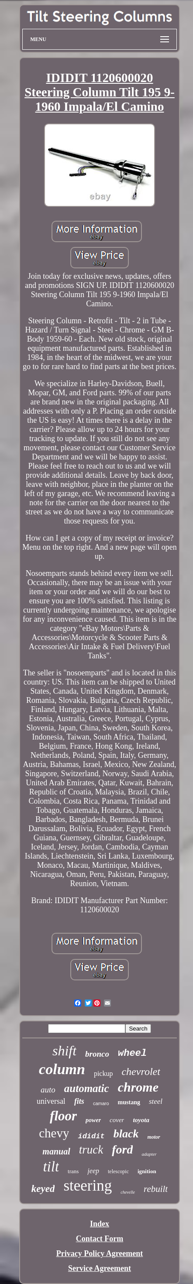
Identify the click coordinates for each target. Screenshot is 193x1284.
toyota (141, 1119)
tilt (51, 1166)
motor (153, 1137)
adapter (148, 1154)
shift (64, 1050)
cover (117, 1119)
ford (122, 1149)
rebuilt (156, 1189)
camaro (101, 1103)
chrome (138, 1087)
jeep (93, 1170)
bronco (97, 1053)
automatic (86, 1088)
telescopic (118, 1171)
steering (87, 1185)
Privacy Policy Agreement (99, 1253)
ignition (147, 1171)
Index (99, 1223)
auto (48, 1089)
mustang (129, 1102)
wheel (132, 1053)
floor (63, 1115)
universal (51, 1101)
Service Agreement (99, 1268)
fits (79, 1101)
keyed (43, 1188)
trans (73, 1171)
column (62, 1069)
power (93, 1120)
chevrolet (140, 1071)
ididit (91, 1136)
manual (56, 1151)
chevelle (128, 1192)
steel (155, 1101)
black (126, 1133)
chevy (54, 1133)
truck (91, 1149)
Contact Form (99, 1238)
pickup (103, 1073)
